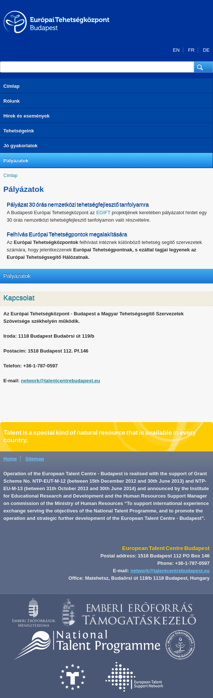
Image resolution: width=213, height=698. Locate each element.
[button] (203, 67)
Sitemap (34, 458)
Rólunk (11, 101)
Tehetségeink (18, 131)
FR (191, 50)
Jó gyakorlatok (20, 145)
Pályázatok (15, 160)
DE (206, 50)
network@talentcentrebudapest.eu (60, 380)
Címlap (11, 86)
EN (176, 50)
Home (10, 458)
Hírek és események (26, 116)
